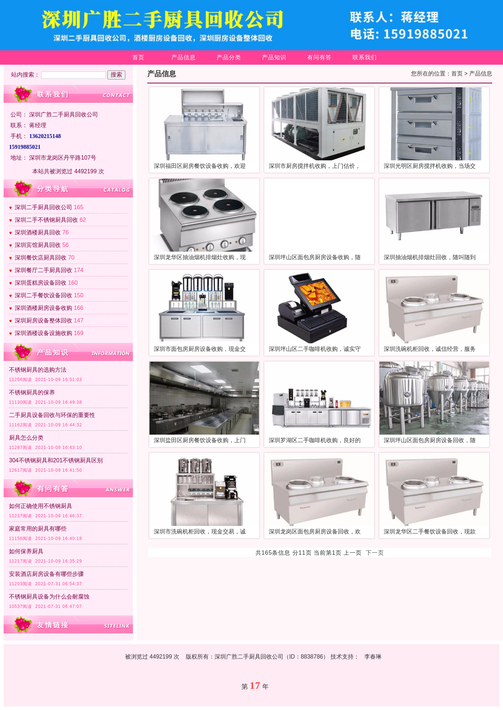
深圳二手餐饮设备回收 (43, 295)
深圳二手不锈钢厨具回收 (46, 220)
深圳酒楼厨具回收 (38, 232)
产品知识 (274, 57)
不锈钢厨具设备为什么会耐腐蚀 (49, 597)
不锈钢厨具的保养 (32, 392)
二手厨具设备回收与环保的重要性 (52, 415)
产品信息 (183, 57)
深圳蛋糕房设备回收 (40, 283)
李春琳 (373, 657)
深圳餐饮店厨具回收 (40, 258)
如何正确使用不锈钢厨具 (40, 506)
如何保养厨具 (26, 551)
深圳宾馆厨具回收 (38, 245)
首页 (138, 57)
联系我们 (364, 57)
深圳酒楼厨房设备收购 (43, 308)
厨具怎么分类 (26, 438)
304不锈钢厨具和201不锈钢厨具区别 (56, 460)
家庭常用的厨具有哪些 (37, 529)
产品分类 (229, 57)
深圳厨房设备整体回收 (43, 320)
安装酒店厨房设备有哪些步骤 (46, 574)
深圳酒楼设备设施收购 (43, 333)
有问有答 (319, 57)
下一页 (375, 553)
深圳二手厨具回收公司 (43, 207)
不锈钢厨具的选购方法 (37, 370)
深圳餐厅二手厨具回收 (43, 270)
